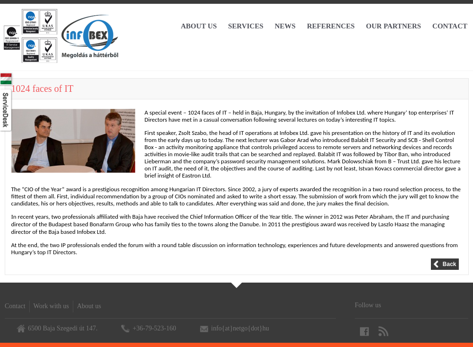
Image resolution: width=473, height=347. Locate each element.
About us (89, 306)
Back (449, 264)
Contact (15, 306)
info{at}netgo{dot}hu (240, 328)
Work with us (51, 306)
